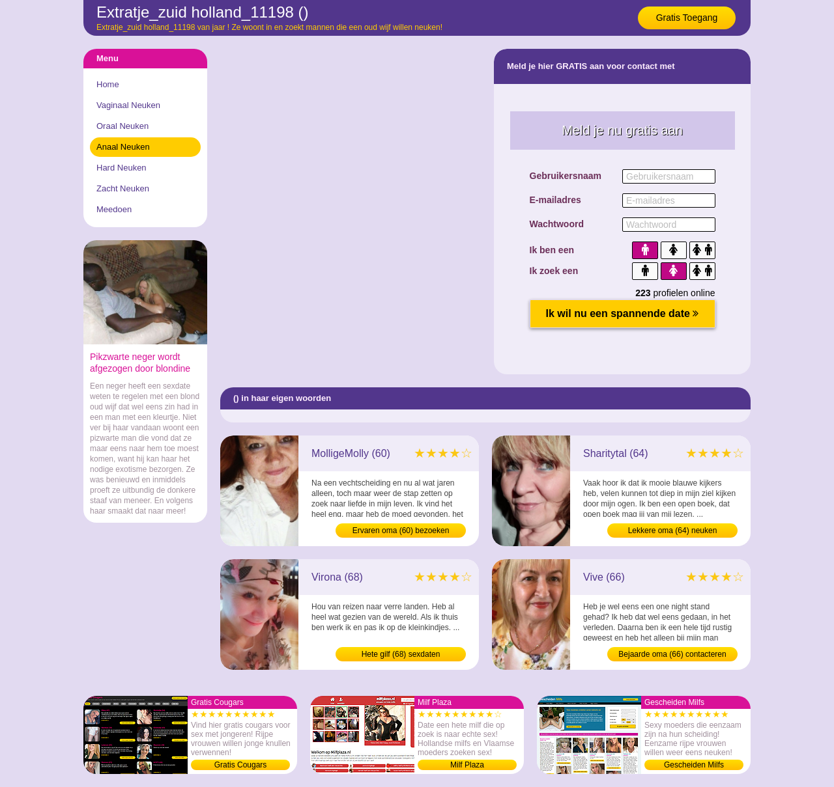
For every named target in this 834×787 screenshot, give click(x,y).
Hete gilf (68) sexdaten (401, 654)
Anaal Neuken (123, 147)
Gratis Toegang (687, 17)
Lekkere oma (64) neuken (672, 530)
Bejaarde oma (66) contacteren (672, 654)
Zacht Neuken (122, 188)
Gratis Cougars (240, 764)
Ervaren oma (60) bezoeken (401, 530)
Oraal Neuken (122, 126)
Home (107, 84)
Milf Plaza (467, 764)
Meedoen (114, 209)
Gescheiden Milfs (694, 764)
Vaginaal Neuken (128, 105)
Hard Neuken (121, 168)
